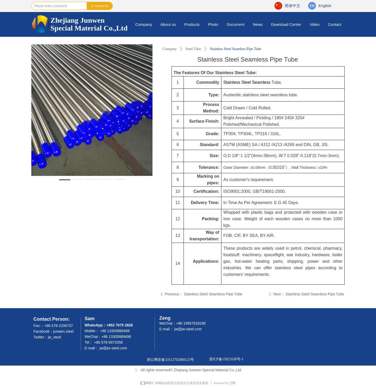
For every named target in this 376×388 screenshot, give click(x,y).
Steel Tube (193, 49)
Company (169, 49)
